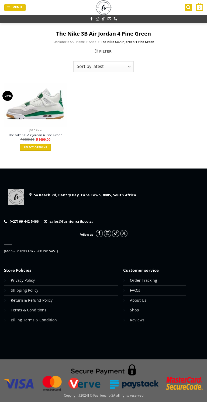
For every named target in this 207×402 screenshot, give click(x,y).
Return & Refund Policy (32, 300)
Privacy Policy (23, 280)
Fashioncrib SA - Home (69, 42)
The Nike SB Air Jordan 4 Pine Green (35, 135)
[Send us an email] (109, 19)
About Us (138, 300)
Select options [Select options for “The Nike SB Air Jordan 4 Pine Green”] (35, 147)
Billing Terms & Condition (34, 319)
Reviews (137, 319)
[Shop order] (103, 66)
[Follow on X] (124, 233)
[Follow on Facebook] (92, 19)
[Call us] (115, 19)
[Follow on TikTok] (103, 19)
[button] (15, 7)
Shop (92, 42)
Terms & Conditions (28, 309)
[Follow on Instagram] (97, 19)
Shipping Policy (24, 290)
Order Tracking (143, 280)
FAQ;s (135, 290)
